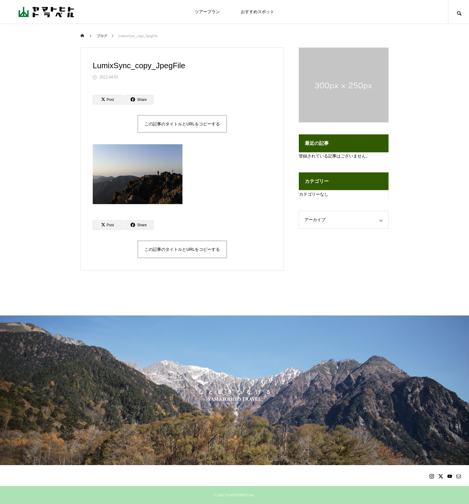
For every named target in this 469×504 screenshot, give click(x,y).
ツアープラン (207, 12)
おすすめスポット (257, 12)
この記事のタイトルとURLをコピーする (182, 124)
